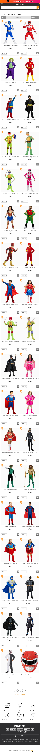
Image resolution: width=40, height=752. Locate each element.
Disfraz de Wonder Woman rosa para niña (30, 378)
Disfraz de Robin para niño (30, 230)
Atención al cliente (20, 736)
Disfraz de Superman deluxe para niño (10, 119)
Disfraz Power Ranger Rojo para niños (30, 45)
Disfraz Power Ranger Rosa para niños (29, 193)
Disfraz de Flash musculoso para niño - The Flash (10, 268)
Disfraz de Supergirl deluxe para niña (30, 563)
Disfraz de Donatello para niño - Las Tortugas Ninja (29, 342)
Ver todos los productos (20, 694)
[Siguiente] (25, 690)
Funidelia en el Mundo (6, 739)
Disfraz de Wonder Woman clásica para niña (10, 453)
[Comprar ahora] (18, 53)
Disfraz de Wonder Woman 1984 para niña (10, 231)
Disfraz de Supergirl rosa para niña (29, 415)
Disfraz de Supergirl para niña (10, 563)
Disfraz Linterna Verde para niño (10, 489)
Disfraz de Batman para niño (30, 119)
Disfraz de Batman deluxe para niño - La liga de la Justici (10, 638)
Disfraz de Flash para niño (29, 267)
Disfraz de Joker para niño (10, 82)
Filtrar (3, 17)
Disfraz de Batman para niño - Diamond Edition (10, 379)
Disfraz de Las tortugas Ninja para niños (10, 156)
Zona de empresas (29, 741)
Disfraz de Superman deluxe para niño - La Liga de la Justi (10, 305)
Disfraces (7, 12)
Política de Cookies (7, 741)
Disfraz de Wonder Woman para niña (30, 304)
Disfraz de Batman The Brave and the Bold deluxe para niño (10, 601)
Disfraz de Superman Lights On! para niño (10, 416)
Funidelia (2, 12)
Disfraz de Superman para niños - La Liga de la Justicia (30, 527)
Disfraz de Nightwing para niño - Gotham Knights (30, 638)
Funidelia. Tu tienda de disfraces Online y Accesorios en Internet (19, 4)
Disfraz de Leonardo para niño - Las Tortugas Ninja (10, 194)
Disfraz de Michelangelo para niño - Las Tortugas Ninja (29, 157)
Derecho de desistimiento (17, 741)
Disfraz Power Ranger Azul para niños (10, 45)
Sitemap (36, 741)
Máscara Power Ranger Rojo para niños (29, 674)
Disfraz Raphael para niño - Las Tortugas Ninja (10, 342)
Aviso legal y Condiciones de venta (20, 739)
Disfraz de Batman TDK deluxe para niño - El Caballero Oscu (30, 601)
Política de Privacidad (33, 739)
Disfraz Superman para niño (10, 526)
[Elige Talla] (4, 53)
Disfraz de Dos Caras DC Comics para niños (10, 675)
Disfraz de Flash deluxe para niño (30, 82)
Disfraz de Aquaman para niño (29, 489)
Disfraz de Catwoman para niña (30, 452)
